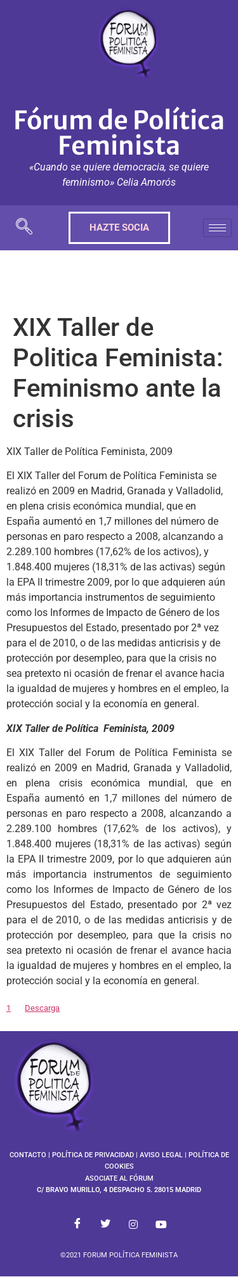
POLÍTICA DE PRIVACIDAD (93, 1155)
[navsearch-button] (24, 227)
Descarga (42, 1008)
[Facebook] (77, 1225)
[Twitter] (105, 1225)
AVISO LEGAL (161, 1155)
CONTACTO (28, 1155)
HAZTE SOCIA (119, 227)
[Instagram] (133, 1225)
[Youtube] (161, 1225)
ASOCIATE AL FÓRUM (119, 1178)
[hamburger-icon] (217, 228)
